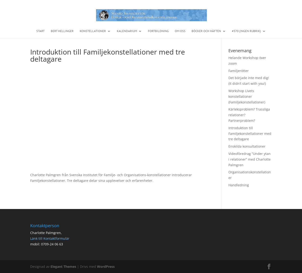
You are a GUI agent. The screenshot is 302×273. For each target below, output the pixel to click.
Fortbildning (158, 31)
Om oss (180, 31)
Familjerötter (238, 70)
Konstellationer (93, 31)
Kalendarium (127, 31)
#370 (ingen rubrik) (246, 31)
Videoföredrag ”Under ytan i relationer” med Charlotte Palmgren (249, 159)
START (40, 31)
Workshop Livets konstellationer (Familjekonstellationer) (246, 96)
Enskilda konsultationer (246, 146)
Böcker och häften (206, 31)
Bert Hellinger (62, 31)
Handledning (238, 185)
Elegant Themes (63, 266)
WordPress (106, 266)
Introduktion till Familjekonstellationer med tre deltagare (249, 133)
